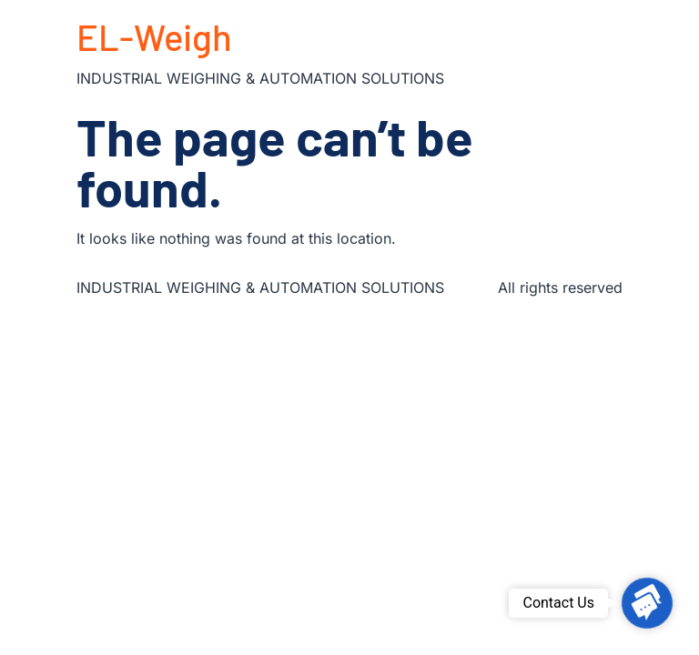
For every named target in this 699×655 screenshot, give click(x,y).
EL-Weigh (154, 36)
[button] (647, 603)
